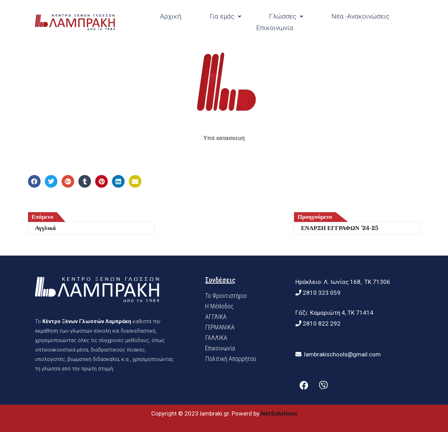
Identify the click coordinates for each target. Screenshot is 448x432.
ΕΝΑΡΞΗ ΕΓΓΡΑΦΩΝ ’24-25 (339, 228)
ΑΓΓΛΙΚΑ (215, 316)
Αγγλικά (45, 228)
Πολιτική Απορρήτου (230, 358)
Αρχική (170, 16)
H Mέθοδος (219, 306)
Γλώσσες (286, 16)
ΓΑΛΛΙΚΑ (216, 337)
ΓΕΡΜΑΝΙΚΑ (219, 327)
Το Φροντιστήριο (226, 295)
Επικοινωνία (274, 28)
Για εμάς (225, 16)
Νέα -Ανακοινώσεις (360, 16)
